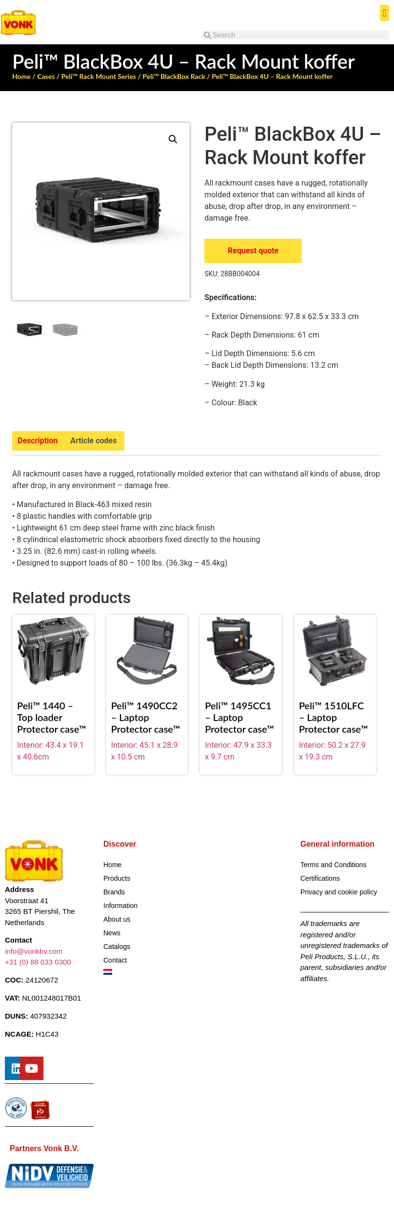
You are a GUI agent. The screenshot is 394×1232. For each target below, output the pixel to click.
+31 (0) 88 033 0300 (38, 962)
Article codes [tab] (93, 440)
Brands (114, 892)
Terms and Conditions (333, 865)
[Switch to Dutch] (147, 972)
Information (120, 906)
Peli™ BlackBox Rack (173, 76)
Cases (46, 76)
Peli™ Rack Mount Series (98, 76)
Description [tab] (38, 440)
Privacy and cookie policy (338, 892)
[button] (384, 13)
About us (116, 919)
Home (21, 76)
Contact (115, 960)
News (111, 933)
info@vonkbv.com (33, 951)
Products (116, 878)
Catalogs (116, 946)
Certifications (320, 878)
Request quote (253, 250)
